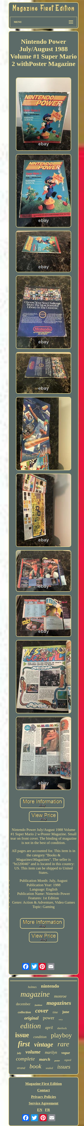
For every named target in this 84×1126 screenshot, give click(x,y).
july (19, 1053)
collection (24, 1012)
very (61, 1019)
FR (47, 1110)
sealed (49, 1068)
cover (41, 1010)
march (44, 1059)
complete (25, 1059)
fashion (38, 1005)
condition (39, 1037)
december (23, 1004)
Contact (43, 1090)
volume (32, 1052)
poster (57, 1060)
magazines (59, 1003)
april (49, 1027)
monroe (60, 996)
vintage (43, 1044)
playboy (61, 1035)
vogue (65, 1053)
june (65, 1012)
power (48, 1017)
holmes (32, 987)
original (31, 1018)
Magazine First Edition (43, 1084)
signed (67, 1060)
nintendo (50, 986)
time (55, 1012)
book (35, 1066)
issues (63, 1067)
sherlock (62, 1028)
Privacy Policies (43, 1097)
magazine (35, 994)
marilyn (51, 1052)
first (24, 1044)
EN (39, 1110)
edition (30, 1026)
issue (22, 1035)
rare (63, 1044)
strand (21, 1068)
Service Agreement (43, 1103)
